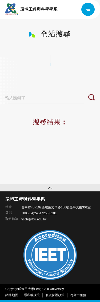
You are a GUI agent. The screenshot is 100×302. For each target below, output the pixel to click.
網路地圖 (11, 295)
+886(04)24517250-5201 (39, 213)
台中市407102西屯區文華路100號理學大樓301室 (56, 207)
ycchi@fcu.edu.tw (33, 219)
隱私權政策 (32, 295)
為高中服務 (78, 295)
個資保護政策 (55, 295)
